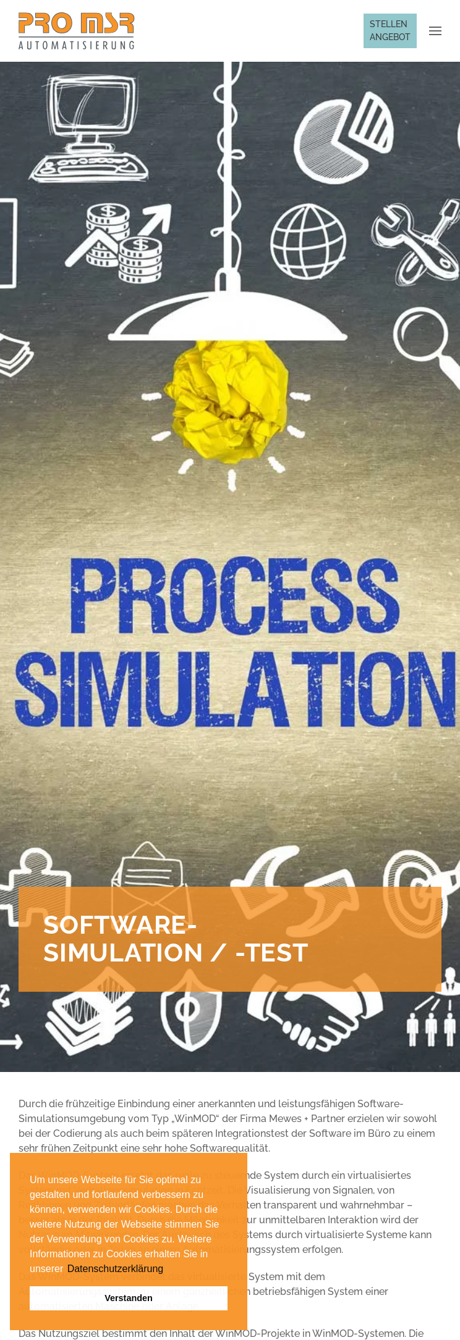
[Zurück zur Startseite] (77, 31)
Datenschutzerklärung (115, 1268)
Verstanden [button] (128, 1298)
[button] (65, 1269)
